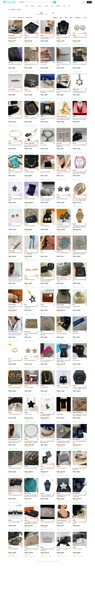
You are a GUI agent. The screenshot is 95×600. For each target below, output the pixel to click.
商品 (42, 13)
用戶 (53, 13)
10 (57, 561)
